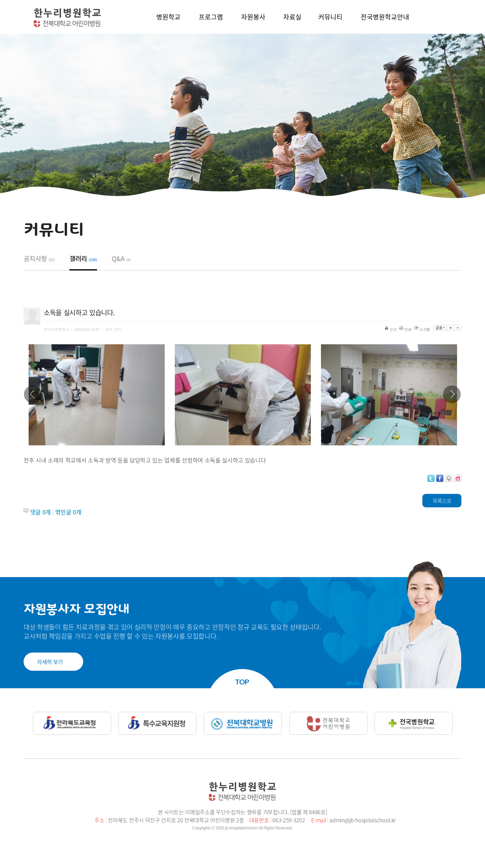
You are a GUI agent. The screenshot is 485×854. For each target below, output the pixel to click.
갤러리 (83, 258)
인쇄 (406, 329)
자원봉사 (253, 17)
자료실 (292, 17)
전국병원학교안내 (385, 17)
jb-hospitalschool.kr (241, 828)
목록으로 (441, 501)
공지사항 (39, 258)
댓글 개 (40, 512)
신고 (391, 329)
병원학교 (168, 17)
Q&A (121, 258)
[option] (97, 394)
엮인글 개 (68, 512)
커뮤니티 (330, 17)
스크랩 (422, 329)
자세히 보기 (50, 662)
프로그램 (211, 17)
